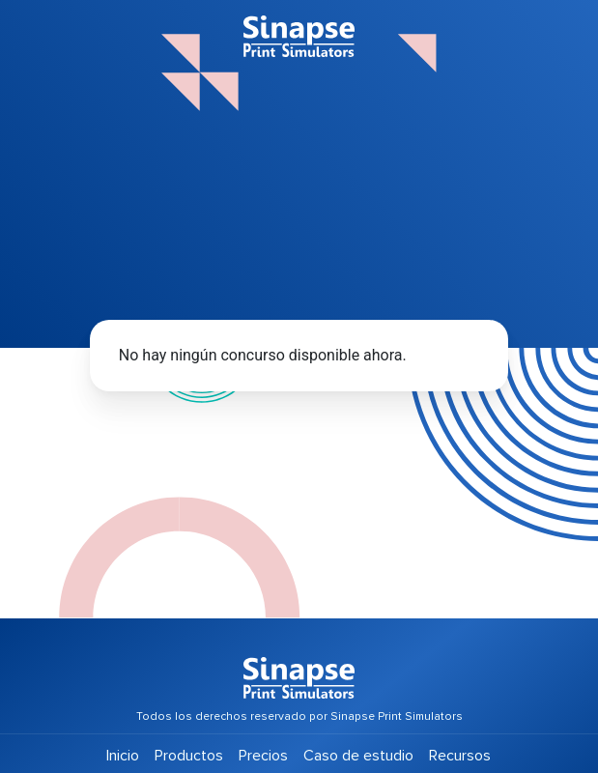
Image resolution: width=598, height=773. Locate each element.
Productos (189, 755)
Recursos (460, 755)
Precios (263, 755)
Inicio (122, 755)
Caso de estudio (358, 755)
